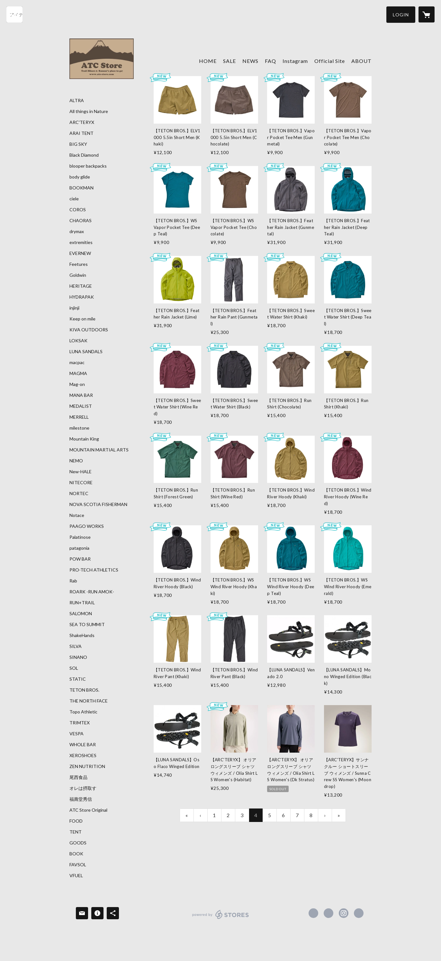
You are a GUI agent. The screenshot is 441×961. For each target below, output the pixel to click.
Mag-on (77, 384)
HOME (208, 61)
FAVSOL (77, 864)
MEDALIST (80, 406)
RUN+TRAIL (82, 602)
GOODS (77, 843)
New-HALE (80, 471)
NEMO (76, 461)
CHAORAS (80, 220)
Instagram (295, 61)
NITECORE (81, 482)
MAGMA (78, 373)
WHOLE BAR (82, 744)
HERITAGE (80, 286)
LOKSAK (78, 340)
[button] (400, 14)
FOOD (76, 821)
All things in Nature (88, 111)
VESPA (76, 733)
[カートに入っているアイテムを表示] (427, 14)
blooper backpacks (88, 166)
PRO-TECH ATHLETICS (93, 570)
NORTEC (78, 493)
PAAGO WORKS (86, 526)
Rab (73, 581)
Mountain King (84, 439)
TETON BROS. (84, 690)
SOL (73, 668)
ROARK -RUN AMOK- (91, 592)
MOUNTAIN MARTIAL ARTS (99, 450)
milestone (79, 428)
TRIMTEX (79, 723)
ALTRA (76, 100)
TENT (75, 832)
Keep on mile (82, 319)
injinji (74, 308)
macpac (77, 362)
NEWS (250, 61)
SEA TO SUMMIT (87, 624)
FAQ (270, 61)
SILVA (75, 646)
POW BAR (80, 559)
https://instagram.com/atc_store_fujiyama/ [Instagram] (343, 913)
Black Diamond (84, 155)
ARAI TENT (81, 133)
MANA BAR (81, 395)
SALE (229, 61)
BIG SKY (78, 144)
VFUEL (76, 875)
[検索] (14, 14)
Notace (76, 515)
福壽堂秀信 (80, 799)
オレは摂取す (82, 788)
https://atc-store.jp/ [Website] (359, 913)
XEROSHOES (82, 755)
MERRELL (79, 417)
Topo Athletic (83, 712)
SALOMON (80, 613)
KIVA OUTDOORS (88, 330)
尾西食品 (78, 777)
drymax (76, 231)
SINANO (78, 657)
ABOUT (361, 61)
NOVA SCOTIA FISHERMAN (98, 504)
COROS (77, 209)
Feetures (78, 264)
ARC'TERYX (81, 122)
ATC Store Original (88, 810)
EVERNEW (80, 253)
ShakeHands (81, 635)
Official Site (329, 61)
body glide (79, 177)
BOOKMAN (81, 188)
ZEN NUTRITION (87, 766)
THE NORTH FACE (88, 701)
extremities (81, 242)
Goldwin (77, 275)
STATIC (77, 679)
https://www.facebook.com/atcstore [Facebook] (313, 913)
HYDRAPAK (81, 297)
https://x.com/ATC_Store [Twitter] (328, 913)
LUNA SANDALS (86, 351)
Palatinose (80, 537)
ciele (74, 199)
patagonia (79, 548)
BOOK (76, 854)
